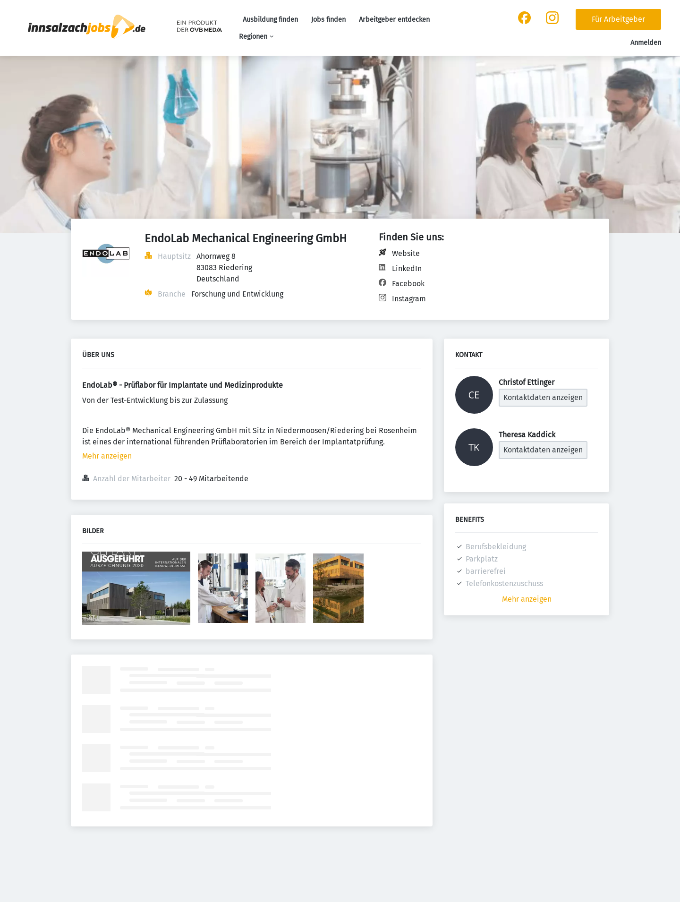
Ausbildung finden (270, 20)
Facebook (408, 283)
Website (406, 253)
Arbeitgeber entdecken (394, 20)
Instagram (409, 298)
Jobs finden (328, 20)
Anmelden (645, 43)
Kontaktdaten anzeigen (543, 397)
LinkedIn (407, 268)
